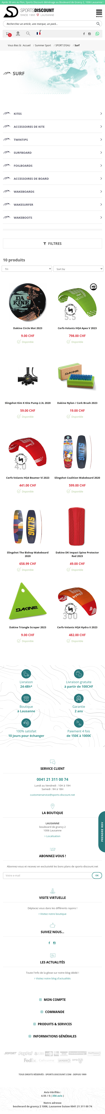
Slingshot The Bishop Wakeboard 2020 (27, 554)
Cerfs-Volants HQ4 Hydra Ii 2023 (77, 627)
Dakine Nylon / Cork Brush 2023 (77, 403)
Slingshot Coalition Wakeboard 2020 (77, 477)
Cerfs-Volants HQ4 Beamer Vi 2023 (27, 477)
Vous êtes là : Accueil (19, 45)
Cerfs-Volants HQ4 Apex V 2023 (77, 328)
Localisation (52, 836)
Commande (54, 1012)
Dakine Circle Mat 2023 (27, 328)
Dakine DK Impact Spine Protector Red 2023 (77, 554)
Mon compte (55, 999)
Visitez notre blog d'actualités (52, 978)
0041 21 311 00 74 (52, 779)
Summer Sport (43, 45)
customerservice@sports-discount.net (52, 795)
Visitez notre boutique (53, 914)
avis (57, 1095)
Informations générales (55, 1036)
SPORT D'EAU (63, 45)
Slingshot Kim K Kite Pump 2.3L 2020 (28, 403)
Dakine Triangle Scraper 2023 (27, 627)
